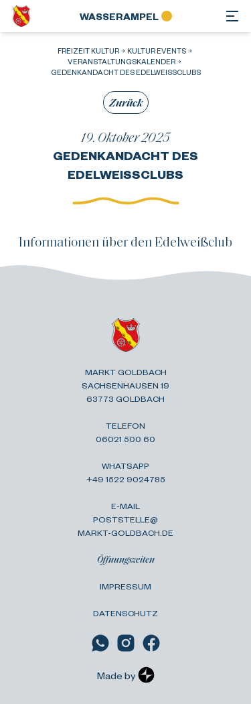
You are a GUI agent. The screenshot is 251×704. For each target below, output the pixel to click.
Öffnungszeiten (126, 559)
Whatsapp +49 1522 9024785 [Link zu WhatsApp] (125, 472)
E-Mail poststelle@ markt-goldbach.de (125, 519)
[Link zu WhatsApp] (100, 643)
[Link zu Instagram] (126, 643)
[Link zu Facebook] (151, 643)
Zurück (126, 102)
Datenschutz (125, 613)
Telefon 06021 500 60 (125, 432)
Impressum (125, 586)
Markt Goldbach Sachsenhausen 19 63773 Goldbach (125, 385)
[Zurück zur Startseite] (21, 16)
